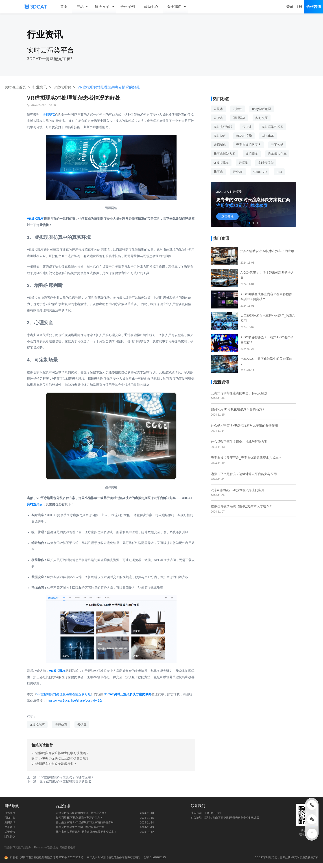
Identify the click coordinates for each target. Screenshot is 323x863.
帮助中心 (9, 817)
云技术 (218, 109)
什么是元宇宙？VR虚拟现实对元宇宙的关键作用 (244, 425)
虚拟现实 (49, 114)
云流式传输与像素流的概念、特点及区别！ (241, 393)
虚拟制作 (220, 145)
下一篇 (59, 781)
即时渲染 (239, 118)
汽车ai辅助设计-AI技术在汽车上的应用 (237, 490)
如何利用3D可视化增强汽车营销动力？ (238, 409)
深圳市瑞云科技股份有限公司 (37, 857)
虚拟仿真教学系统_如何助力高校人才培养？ (241, 506)
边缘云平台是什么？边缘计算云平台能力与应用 (244, 474)
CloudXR (268, 136)
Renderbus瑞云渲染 (46, 847)
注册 (298, 7)
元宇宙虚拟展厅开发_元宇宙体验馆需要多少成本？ (246, 458)
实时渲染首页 (15, 87)
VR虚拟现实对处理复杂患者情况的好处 (63, 694)
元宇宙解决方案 (225, 154)
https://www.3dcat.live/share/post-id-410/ (74, 700)
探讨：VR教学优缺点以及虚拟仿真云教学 (60, 758)
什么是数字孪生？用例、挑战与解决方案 (239, 441)
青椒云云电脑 (68, 847)
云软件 (237, 109)
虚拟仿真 (61, 724)
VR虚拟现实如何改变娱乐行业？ (53, 764)
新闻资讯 (9, 822)
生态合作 (9, 827)
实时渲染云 (35, 504)
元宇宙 (218, 172)
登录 (289, 7)
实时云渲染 (266, 163)
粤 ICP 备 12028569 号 (69, 857)
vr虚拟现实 (62, 87)
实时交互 (261, 118)
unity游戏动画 (261, 109)
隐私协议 (9, 836)
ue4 (279, 172)
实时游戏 (220, 136)
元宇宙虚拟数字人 (248, 145)
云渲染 (243, 163)
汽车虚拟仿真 (277, 154)
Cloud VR (260, 172)
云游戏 (218, 118)
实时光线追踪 (223, 127)
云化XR (238, 172)
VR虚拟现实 (35, 218)
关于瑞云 (9, 831)
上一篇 (60, 777)
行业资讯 (40, 87)
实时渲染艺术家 (273, 127)
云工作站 (277, 145)
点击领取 (227, 216)
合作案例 (9, 813)
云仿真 (82, 724)
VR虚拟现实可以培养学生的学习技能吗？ (60, 753)
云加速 (247, 127)
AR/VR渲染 (244, 136)
